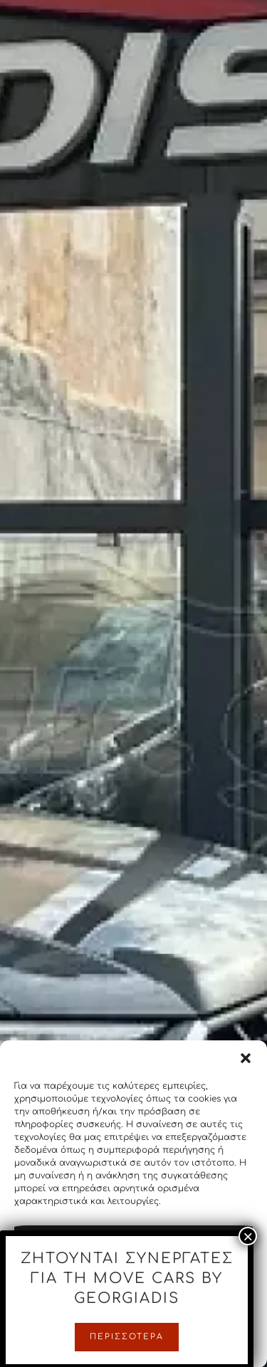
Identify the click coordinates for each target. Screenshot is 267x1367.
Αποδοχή (133, 1250)
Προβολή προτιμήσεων (133, 1328)
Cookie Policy (133, 1358)
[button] (246, 1067)
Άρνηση (133, 1289)
